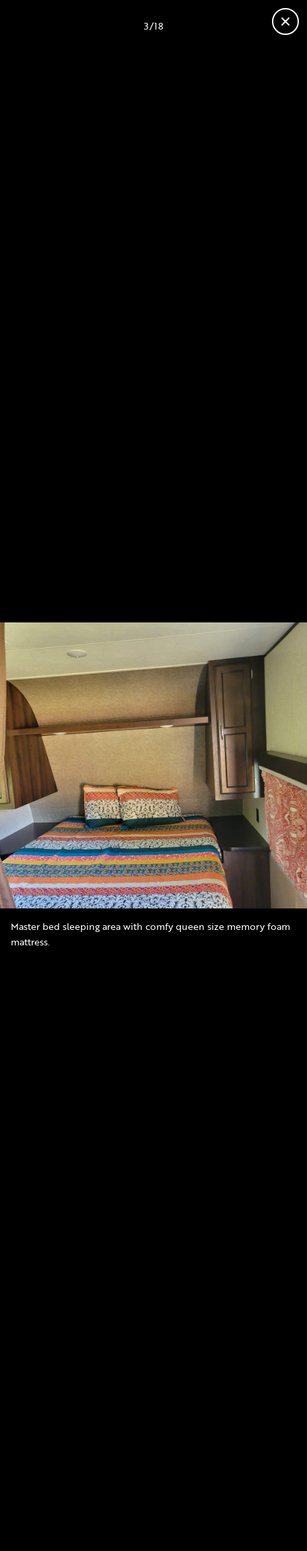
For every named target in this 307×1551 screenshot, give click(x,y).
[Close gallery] (285, 21)
